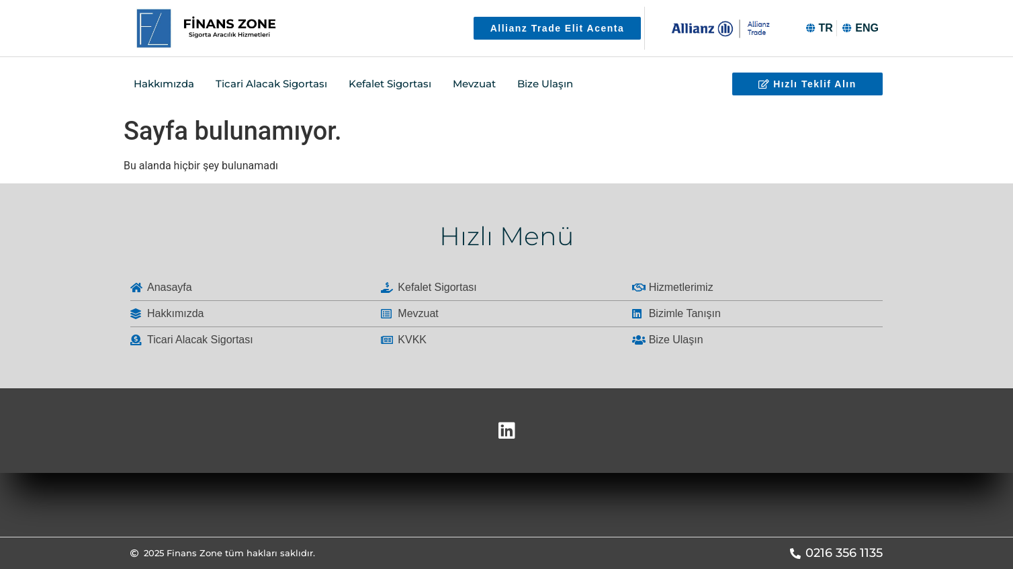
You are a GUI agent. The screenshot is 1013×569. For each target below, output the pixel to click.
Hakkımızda (164, 83)
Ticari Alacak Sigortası (271, 83)
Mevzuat (474, 83)
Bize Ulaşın (545, 83)
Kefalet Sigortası (390, 83)
